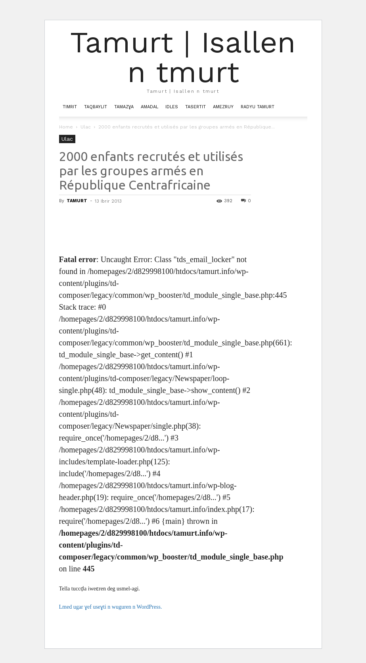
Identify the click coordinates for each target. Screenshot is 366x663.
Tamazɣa (124, 106)
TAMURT (77, 200)
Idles (171, 106)
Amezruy (223, 106)
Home (66, 127)
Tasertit (195, 106)
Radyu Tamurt (257, 106)
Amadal (149, 106)
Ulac (85, 127)
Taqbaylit (95, 106)
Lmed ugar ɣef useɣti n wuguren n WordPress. (110, 607)
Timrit (70, 106)
